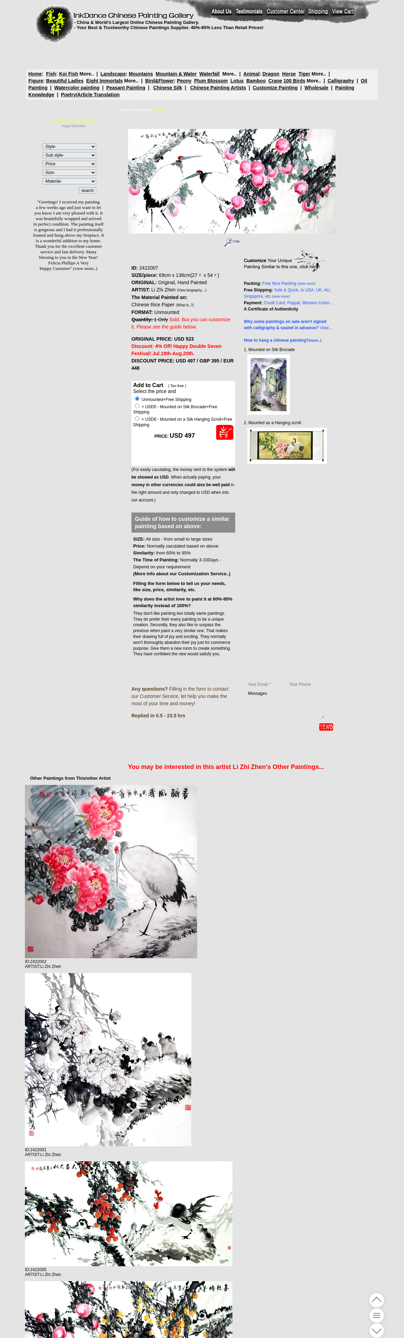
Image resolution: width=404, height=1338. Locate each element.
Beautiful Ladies (64, 81)
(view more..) (85, 268)
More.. (87, 74)
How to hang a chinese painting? (282, 340)
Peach (159, 110)
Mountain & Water (176, 74)
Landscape (113, 74)
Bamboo (256, 81)
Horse (289, 74)
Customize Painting (275, 87)
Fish (51, 74)
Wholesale (316, 87)
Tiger (304, 74)
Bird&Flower (159, 81)
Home (35, 74)
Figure (35, 81)
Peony (184, 81)
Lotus (237, 81)
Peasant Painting (125, 87)
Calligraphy (341, 81)
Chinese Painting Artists (218, 87)
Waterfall (209, 74)
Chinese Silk (167, 87)
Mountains (141, 74)
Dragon (271, 74)
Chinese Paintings (134, 110)
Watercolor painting (77, 87)
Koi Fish (68, 74)
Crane (275, 81)
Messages (286, 704)
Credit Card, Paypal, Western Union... (298, 302)
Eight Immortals (104, 81)
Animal (251, 74)
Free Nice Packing (288, 283)
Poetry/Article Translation (90, 94)
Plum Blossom (211, 81)
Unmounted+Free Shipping (163, 399)
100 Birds (294, 81)
